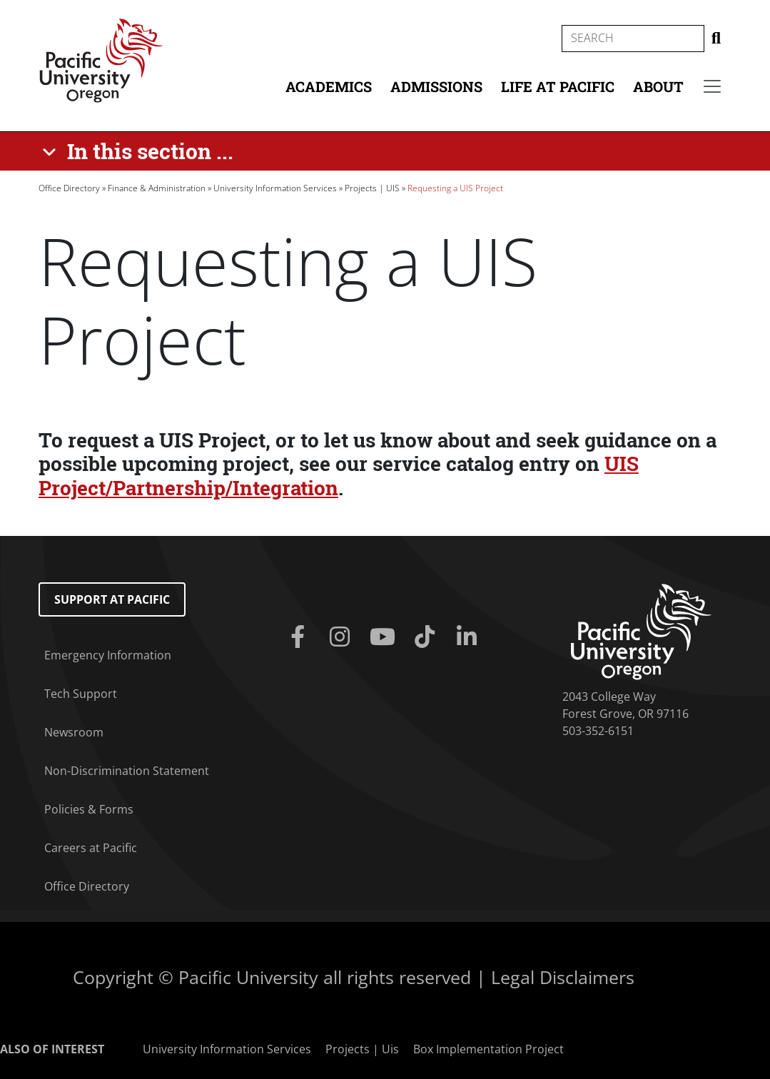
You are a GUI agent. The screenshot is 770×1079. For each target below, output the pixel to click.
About (658, 86)
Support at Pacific (112, 599)
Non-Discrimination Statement (126, 771)
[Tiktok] (427, 637)
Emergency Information (107, 655)
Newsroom (73, 732)
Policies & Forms (88, 809)
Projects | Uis (362, 1049)
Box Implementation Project (488, 1049)
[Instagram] (343, 637)
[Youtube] (385, 637)
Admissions (436, 86)
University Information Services (275, 188)
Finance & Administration (157, 188)
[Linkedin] (469, 637)
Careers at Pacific (90, 848)
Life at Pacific (557, 86)
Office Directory (69, 188)
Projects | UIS (372, 188)
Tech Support (80, 693)
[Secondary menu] (712, 86)
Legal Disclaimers (562, 977)
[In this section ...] (140, 151)
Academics (328, 86)
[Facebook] (300, 637)
